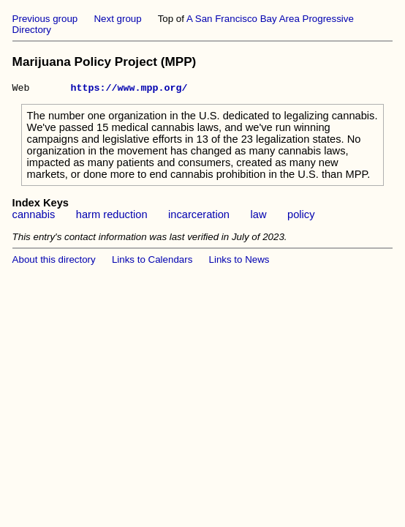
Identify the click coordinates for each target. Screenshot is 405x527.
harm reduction (112, 217)
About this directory (54, 261)
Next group (117, 18)
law (259, 217)
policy (300, 217)
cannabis (34, 217)
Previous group (45, 18)
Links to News (239, 261)
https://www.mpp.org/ (129, 89)
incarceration (199, 217)
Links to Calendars (152, 261)
